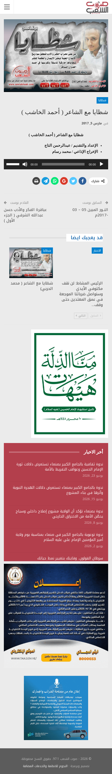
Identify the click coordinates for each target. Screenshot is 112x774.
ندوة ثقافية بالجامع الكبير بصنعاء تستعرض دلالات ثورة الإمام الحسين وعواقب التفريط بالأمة (59, 467)
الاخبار (97, 250)
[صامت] (24, 164)
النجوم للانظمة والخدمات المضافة (45, 766)
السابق (95, 315)
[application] (56, 164)
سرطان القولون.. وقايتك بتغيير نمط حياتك (70, 558)
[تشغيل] (101, 164)
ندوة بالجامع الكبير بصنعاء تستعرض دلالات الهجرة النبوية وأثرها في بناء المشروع (58, 490)
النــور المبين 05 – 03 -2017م (90, 212)
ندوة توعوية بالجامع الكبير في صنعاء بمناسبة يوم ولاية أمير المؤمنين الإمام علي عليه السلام (59, 537)
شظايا (102, 100)
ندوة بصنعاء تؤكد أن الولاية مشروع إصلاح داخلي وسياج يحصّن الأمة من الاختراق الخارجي (59, 514)
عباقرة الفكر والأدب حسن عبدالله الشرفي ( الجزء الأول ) (25, 215)
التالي (81, 315)
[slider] (63, 164)
